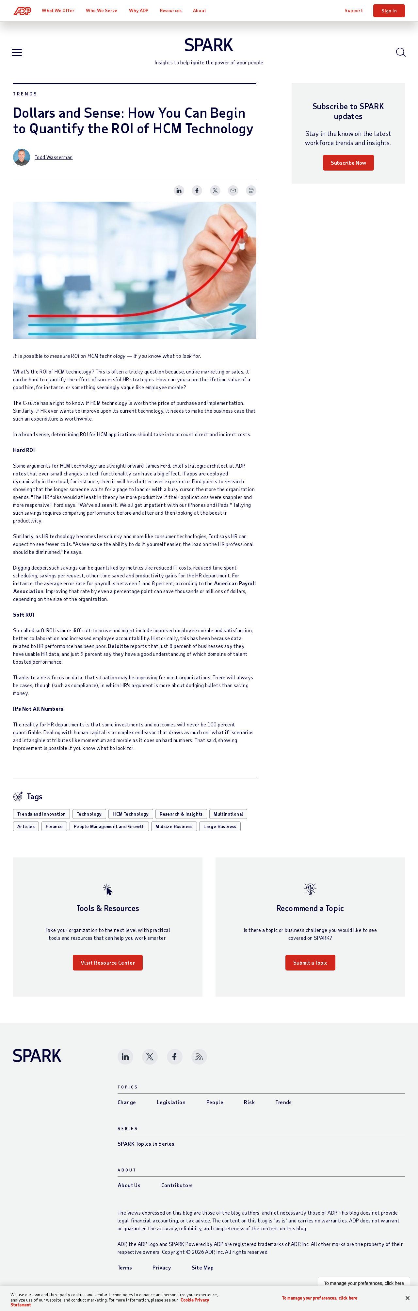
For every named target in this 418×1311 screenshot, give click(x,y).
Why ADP (139, 10)
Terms (125, 1273)
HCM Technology (131, 819)
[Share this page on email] (233, 196)
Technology (89, 819)
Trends (25, 99)
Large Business (219, 832)
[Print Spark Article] (251, 196)
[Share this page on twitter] (215, 196)
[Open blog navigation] (18, 55)
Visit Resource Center (108, 968)
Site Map (203, 1273)
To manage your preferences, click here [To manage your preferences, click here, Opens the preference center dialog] (319, 1297)
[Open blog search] (400, 55)
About (200, 10)
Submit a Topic (310, 968)
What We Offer (59, 10)
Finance (54, 832)
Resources (171, 10)
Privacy (162, 1273)
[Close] (407, 1298)
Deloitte (118, 651)
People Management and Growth (109, 832)
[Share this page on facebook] (197, 196)
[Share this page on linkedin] (179, 196)
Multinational (228, 819)
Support (354, 10)
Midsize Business (173, 832)
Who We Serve (102, 10)
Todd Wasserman (54, 163)
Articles (26, 832)
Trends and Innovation (41, 819)
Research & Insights (181, 819)
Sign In (389, 10)
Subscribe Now (348, 168)
